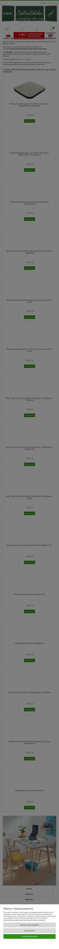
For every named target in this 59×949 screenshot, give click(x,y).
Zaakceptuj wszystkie (29, 936)
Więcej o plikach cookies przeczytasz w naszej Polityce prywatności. (24, 920)
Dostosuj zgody (29, 931)
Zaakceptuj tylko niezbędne (29, 925)
